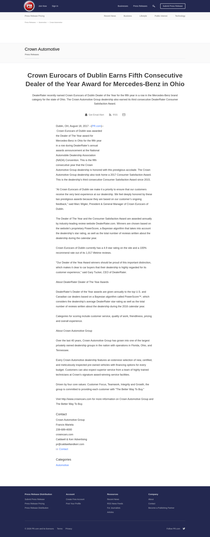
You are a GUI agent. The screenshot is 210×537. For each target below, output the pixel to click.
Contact (62, 449)
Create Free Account (75, 499)
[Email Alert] (86, 114)
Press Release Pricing (35, 503)
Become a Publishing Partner (161, 508)
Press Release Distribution (36, 508)
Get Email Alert (96, 115)
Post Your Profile (73, 503)
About (151, 499)
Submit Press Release (173, 6)
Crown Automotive (55, 22)
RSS (115, 115)
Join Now (43, 6)
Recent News (113, 499)
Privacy (69, 529)
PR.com (96, 126)
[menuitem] (154, 6)
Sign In (55, 6)
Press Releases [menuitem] (140, 6)
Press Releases (30, 22)
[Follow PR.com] (182, 528)
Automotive (43, 22)
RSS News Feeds (115, 503)
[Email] (124, 114)
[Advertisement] (105, 33)
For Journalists (113, 508)
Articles (110, 512)
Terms (59, 529)
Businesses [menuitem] (123, 6)
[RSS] (111, 114)
